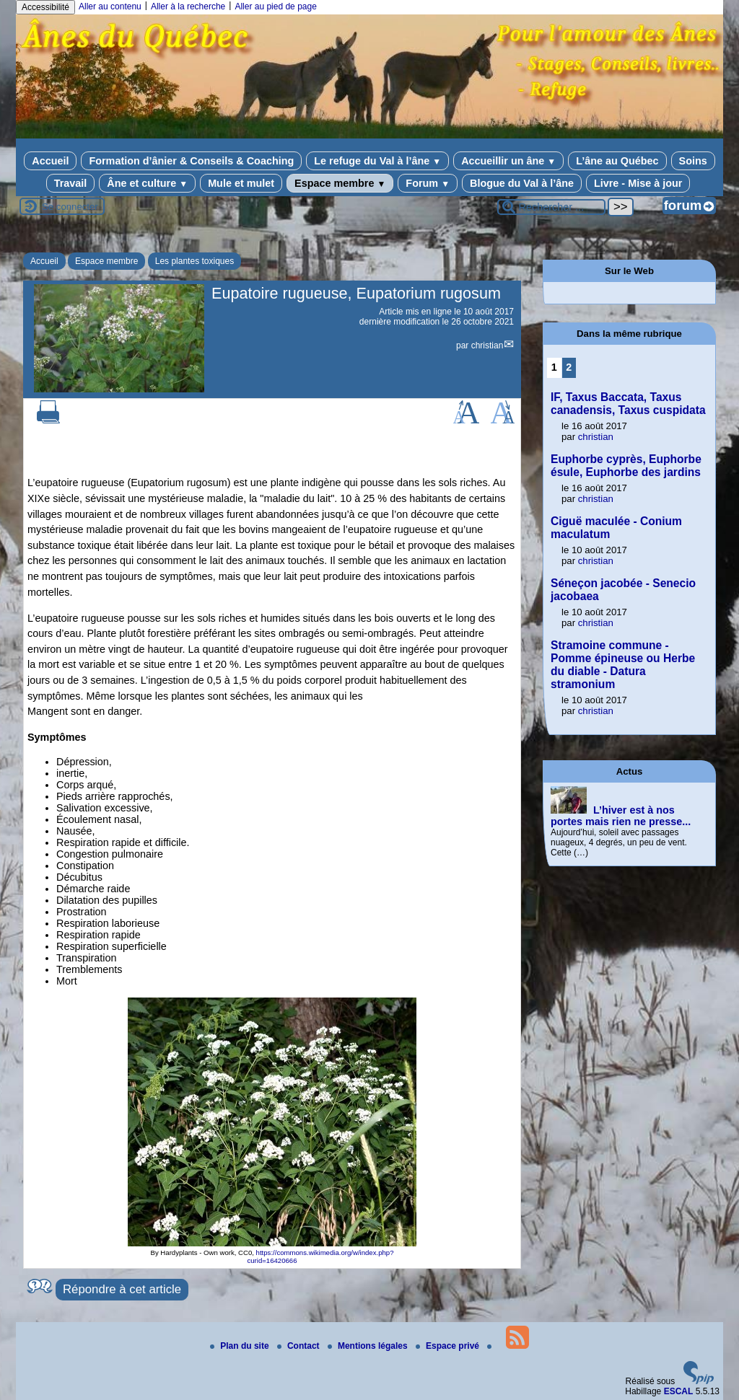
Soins (693, 161)
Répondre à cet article (122, 1289)
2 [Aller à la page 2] (569, 367)
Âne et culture (147, 183)
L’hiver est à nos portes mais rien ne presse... (621, 815)
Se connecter (70, 206)
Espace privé (448, 1346)
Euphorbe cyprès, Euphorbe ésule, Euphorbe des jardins (626, 465)
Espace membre (339, 183)
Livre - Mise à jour (638, 183)
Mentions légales (369, 1346)
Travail (70, 183)
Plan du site (240, 1346)
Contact (299, 1346)
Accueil (50, 161)
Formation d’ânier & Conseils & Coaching (191, 161)
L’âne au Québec (617, 161)
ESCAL (679, 1391)
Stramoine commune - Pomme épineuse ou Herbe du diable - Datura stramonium (623, 664)
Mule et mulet (241, 183)
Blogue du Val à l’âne (522, 183)
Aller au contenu (110, 6)
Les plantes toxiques (194, 261)
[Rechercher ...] (551, 207)
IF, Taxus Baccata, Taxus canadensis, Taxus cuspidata (628, 403)
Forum (428, 183)
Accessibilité (45, 7)
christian (487, 345)
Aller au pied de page (275, 6)
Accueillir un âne (508, 161)
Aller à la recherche (188, 6)
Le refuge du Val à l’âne (377, 161)
